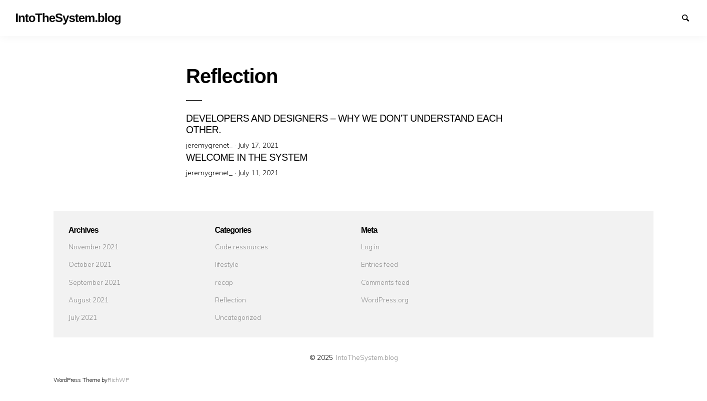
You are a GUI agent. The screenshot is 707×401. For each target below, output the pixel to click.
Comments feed (385, 282)
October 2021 (90, 264)
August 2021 (88, 299)
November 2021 (93, 246)
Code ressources (241, 246)
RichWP (118, 379)
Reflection (230, 299)
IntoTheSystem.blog (367, 357)
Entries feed (379, 264)
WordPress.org (384, 299)
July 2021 (82, 317)
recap (224, 282)
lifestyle (226, 264)
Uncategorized (238, 317)
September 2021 (94, 282)
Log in (370, 246)
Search (690, 17)
